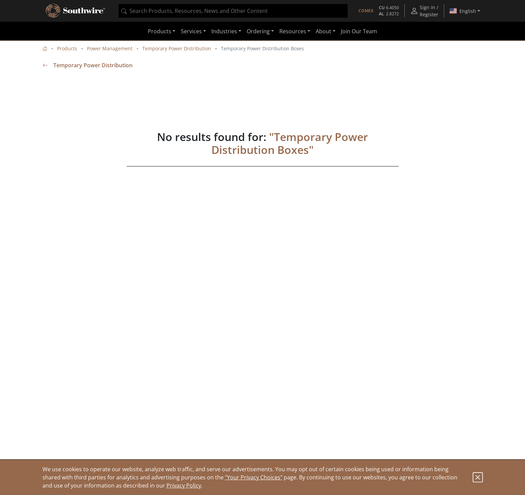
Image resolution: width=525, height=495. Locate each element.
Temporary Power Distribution (176, 48)
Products (67, 48)
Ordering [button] (258, 31)
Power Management (110, 48)
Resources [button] (292, 31)
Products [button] (159, 31)
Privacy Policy (184, 485)
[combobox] (233, 11)
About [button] (323, 31)
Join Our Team (359, 31)
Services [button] (191, 31)
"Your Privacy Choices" (253, 477)
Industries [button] (224, 31)
